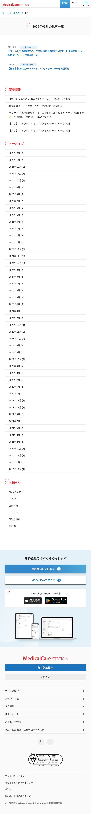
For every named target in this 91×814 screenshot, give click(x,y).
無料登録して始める (43, 569)
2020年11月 (15, 455)
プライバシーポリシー (16, 776)
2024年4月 (14, 304)
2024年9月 (14, 270)
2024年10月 (15, 263)
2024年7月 (14, 283)
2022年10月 (15, 359)
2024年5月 (14, 297)
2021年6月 (14, 428)
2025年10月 (15, 180)
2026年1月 (14, 160)
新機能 (12, 526)
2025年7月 (14, 201)
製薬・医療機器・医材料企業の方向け (25, 729)
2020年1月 (14, 462)
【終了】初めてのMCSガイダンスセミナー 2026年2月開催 (39, 123)
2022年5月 (14, 386)
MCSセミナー (16, 491)
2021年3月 (14, 435)
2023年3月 (14, 352)
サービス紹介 (12, 690)
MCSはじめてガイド (43, 580)
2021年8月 (14, 414)
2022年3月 (14, 393)
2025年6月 (14, 208)
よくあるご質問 (13, 722)
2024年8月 (14, 276)
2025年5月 (14, 215)
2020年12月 (15, 448)
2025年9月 (14, 187)
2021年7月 (14, 421)
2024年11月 (15, 256)
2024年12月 (15, 249)
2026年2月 (14, 153)
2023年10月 (15, 338)
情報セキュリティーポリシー (19, 782)
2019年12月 (15, 469)
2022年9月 (14, 366)
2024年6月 (14, 290)
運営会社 (9, 789)
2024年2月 (14, 318)
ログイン (45, 676)
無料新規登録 (45, 667)
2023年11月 (15, 331)
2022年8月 (14, 373)
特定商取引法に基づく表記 (18, 796)
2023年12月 (15, 325)
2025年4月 (14, 221)
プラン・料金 (12, 698)
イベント (13, 498)
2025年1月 (14, 242)
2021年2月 (14, 441)
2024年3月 (14, 311)
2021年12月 (15, 400)
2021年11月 (15, 407)
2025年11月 (15, 173)
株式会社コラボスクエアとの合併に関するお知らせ (36, 106)
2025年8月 (14, 194)
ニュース (13, 512)
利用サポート (12, 714)
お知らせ (13, 505)
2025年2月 (14, 235)
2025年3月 (14, 228)
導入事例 (9, 706)
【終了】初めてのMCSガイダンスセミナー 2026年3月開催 (39, 99)
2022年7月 (14, 380)
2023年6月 (14, 345)
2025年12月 (15, 166)
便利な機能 (15, 519)
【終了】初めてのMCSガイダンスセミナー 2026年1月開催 (39, 130)
